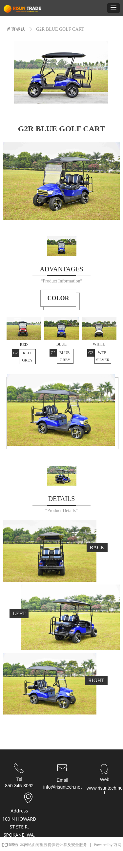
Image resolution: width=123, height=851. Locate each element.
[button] (113, 8)
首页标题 (16, 29)
